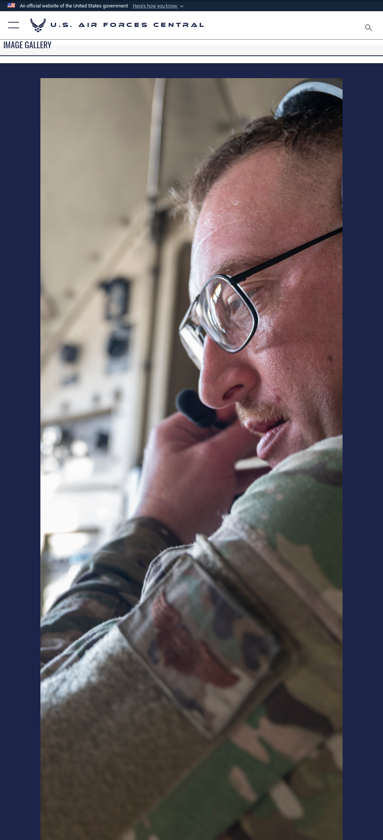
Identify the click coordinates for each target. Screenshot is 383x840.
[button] (159, 6)
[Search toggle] (370, 25)
